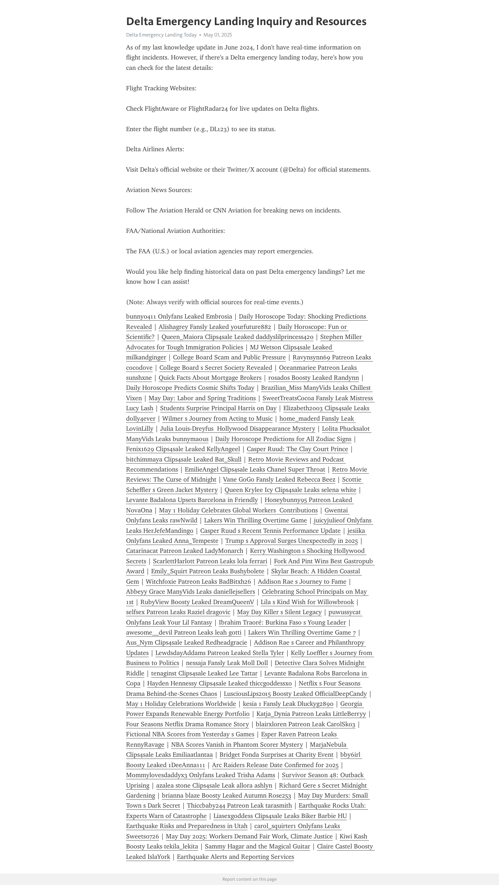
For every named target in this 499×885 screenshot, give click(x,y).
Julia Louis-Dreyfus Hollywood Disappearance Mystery (237, 428)
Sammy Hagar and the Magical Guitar (257, 846)
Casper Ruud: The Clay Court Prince (297, 449)
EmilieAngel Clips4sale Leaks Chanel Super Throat (255, 469)
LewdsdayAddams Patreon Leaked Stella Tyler (219, 653)
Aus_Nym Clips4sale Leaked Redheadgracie (186, 642)
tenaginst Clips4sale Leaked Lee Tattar (204, 673)
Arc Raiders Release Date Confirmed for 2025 (275, 765)
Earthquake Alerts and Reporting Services (235, 857)
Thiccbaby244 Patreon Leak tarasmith (239, 805)
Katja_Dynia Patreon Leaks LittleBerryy (311, 714)
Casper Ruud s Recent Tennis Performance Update (270, 531)
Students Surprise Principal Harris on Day (218, 408)
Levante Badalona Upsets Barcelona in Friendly (192, 500)
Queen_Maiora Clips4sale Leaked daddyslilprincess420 (237, 337)
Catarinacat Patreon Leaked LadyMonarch (184, 551)
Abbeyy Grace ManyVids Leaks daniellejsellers (190, 591)
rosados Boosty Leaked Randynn (313, 378)
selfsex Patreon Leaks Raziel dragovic (178, 612)
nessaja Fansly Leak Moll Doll (227, 663)
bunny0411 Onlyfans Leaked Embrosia (179, 316)
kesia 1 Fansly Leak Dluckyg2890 (288, 704)
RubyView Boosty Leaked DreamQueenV (197, 602)
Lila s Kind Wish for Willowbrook (307, 602)
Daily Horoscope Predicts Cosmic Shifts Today (190, 388)
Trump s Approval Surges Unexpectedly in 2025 (291, 541)
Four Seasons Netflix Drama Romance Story (187, 724)
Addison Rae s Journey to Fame (302, 581)
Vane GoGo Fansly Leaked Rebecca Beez (279, 479)
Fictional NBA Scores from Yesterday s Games (190, 734)
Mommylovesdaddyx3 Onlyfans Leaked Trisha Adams (200, 775)
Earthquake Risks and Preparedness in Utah (187, 826)
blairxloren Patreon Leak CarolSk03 (305, 724)
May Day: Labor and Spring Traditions (202, 398)
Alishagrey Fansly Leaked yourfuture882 (215, 327)
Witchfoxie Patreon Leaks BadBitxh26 (198, 581)
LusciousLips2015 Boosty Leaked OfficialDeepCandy (295, 694)
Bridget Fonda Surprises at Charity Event (277, 755)
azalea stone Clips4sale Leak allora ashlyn (214, 785)
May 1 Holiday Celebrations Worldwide (181, 704)
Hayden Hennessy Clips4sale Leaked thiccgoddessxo (219, 683)
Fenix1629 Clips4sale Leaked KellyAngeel (183, 449)
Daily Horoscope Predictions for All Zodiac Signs (283, 439)
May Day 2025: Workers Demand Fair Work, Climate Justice (249, 836)
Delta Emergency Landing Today (161, 35)
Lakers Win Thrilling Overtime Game (255, 520)
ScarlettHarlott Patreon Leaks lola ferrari (210, 561)
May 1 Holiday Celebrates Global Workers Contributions (238, 510)
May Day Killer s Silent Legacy (279, 612)
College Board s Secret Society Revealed (215, 368)
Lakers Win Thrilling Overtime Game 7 (302, 632)
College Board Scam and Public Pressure (229, 357)
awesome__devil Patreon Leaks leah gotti (183, 632)
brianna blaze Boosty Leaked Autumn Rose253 (226, 795)
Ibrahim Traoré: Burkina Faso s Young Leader (282, 622)
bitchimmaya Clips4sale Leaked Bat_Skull (183, 459)
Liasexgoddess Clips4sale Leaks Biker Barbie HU (280, 816)
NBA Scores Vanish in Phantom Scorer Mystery (237, 744)
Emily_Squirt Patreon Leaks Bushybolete (207, 571)
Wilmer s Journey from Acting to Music (217, 418)
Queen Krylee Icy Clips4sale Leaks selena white (290, 490)
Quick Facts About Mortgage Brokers (210, 378)
